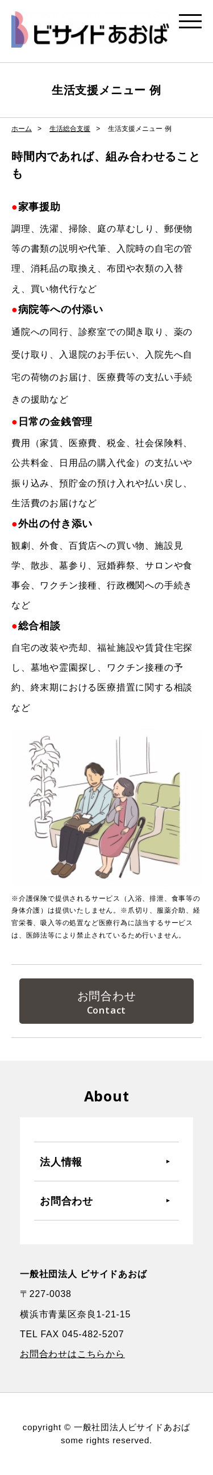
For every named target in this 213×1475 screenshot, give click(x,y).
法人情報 (61, 1161)
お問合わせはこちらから (72, 1354)
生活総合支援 (69, 129)
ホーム (21, 129)
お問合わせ (106, 996)
